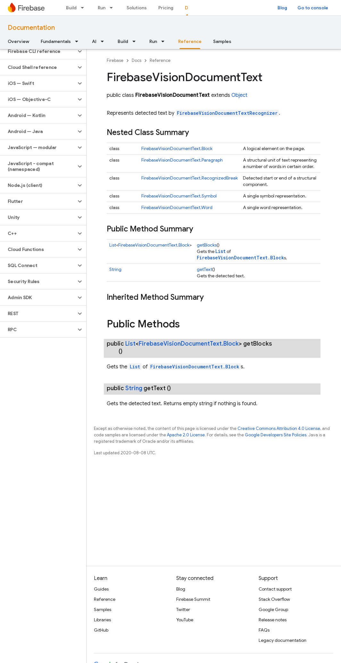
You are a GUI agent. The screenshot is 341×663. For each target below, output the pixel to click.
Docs (136, 60)
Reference (160, 60)
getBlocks (207, 245)
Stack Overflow (274, 599)
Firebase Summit (193, 599)
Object (239, 95)
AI (94, 41)
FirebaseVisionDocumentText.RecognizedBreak (189, 178)
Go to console (312, 8)
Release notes (273, 620)
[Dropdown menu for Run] (113, 7)
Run (101, 8)
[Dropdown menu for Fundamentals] (78, 41)
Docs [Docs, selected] (190, 8)
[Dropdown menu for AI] (104, 41)
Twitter (183, 609)
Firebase (115, 60)
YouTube (184, 620)
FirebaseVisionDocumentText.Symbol (179, 196)
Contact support (275, 589)
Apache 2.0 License (186, 435)
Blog (282, 8)
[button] (38, 51)
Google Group (273, 609)
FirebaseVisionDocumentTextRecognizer (227, 113)
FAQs (264, 630)
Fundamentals (56, 41)
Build (71, 8)
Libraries (102, 620)
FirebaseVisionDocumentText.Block (176, 148)
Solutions (137, 8)
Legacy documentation (282, 640)
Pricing (165, 8)
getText (204, 269)
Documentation (31, 28)
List (112, 245)
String (115, 269)
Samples (222, 41)
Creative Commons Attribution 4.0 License (278, 428)
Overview (18, 41)
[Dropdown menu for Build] (84, 7)
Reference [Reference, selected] (190, 41)
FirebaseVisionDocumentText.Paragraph (182, 160)
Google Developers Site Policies (275, 435)
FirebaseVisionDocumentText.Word (176, 207)
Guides (101, 589)
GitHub (101, 630)
